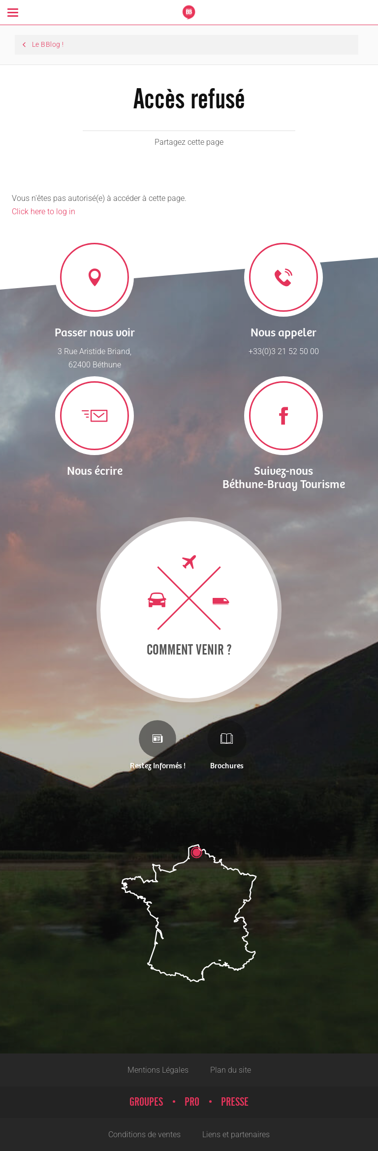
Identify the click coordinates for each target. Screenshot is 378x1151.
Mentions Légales (158, 1070)
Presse (235, 1102)
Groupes (146, 1102)
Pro (192, 1102)
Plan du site (230, 1070)
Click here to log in (43, 211)
